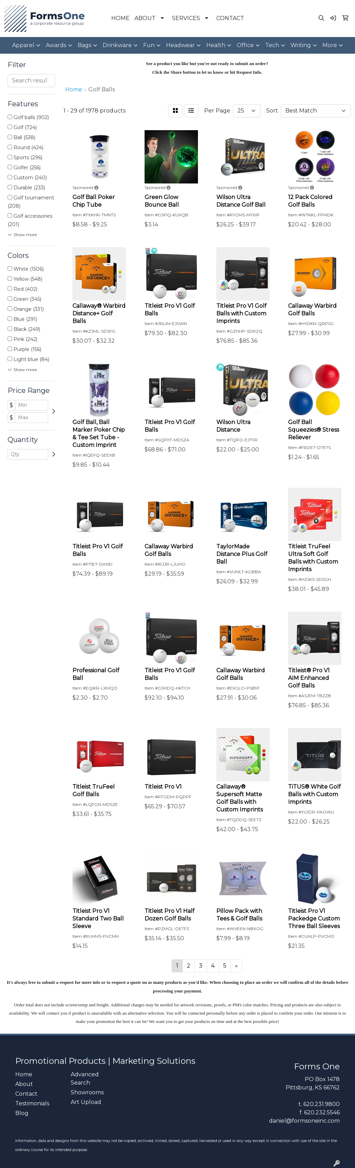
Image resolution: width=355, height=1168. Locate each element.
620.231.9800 (321, 1104)
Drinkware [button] (117, 45)
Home (23, 1074)
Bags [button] (84, 45)
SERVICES (186, 18)
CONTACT (230, 18)
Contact (26, 1093)
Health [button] (215, 45)
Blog (21, 1113)
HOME (120, 18)
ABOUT (145, 18)
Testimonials (32, 1103)
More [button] (329, 45)
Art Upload (86, 1102)
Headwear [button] (180, 45)
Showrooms (87, 1092)
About (24, 1084)
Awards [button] (56, 45)
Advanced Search (85, 1078)
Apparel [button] (23, 45)
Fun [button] (149, 45)
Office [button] (245, 45)
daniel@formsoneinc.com (304, 1120)
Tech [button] (272, 45)
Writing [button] (301, 45)
